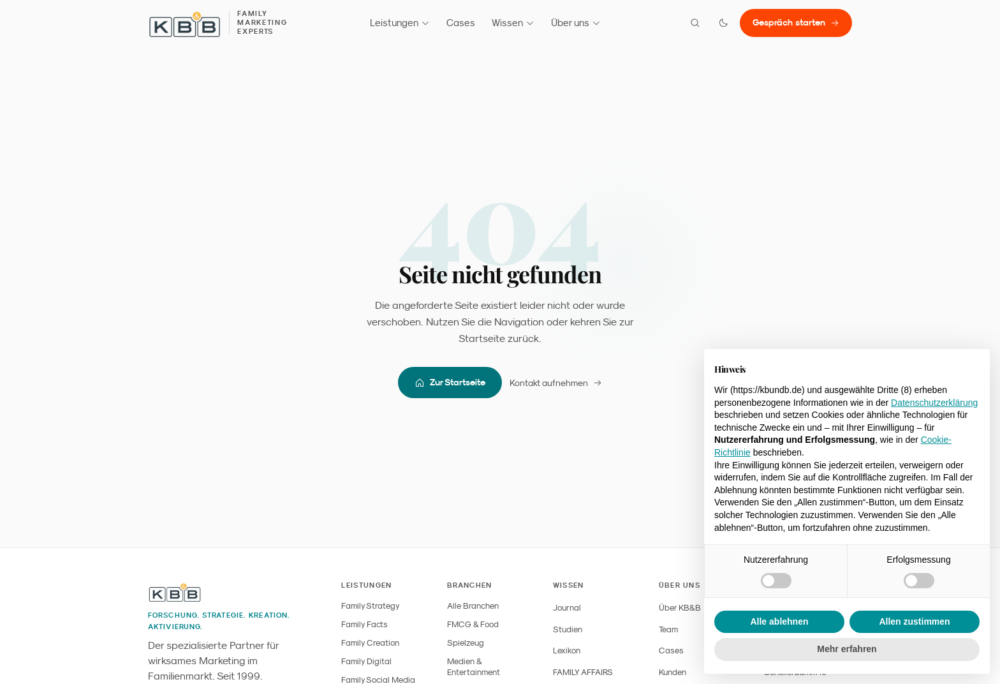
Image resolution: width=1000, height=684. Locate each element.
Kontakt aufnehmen (556, 383)
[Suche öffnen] (695, 22)
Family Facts (364, 624)
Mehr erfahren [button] (846, 649)
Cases (460, 22)
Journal (567, 608)
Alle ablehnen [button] (779, 621)
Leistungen (400, 22)
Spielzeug (465, 643)
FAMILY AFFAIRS (583, 672)
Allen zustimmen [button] (914, 621)
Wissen (513, 22)
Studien (567, 629)
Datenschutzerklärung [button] (934, 403)
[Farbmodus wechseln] (723, 22)
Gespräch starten (796, 22)
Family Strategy (370, 606)
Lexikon (566, 650)
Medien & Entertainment (473, 667)
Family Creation (370, 643)
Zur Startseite (450, 382)
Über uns (576, 22)
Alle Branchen (473, 606)
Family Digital (366, 661)
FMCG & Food (473, 624)
